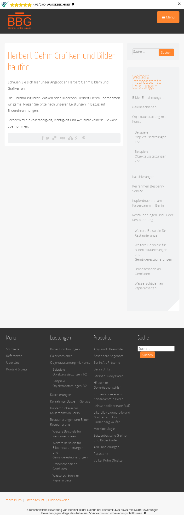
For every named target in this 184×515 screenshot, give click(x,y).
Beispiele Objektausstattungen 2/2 (150, 156)
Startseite (12, 349)
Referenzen (14, 356)
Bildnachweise (58, 500)
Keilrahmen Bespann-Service (70, 401)
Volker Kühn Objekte (108, 460)
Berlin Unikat (102, 369)
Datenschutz (34, 500)
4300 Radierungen (106, 447)
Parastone (101, 453)
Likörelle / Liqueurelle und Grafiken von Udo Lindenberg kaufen (112, 417)
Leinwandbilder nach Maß (112, 406)
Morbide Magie (104, 429)
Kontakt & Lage (16, 369)
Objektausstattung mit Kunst (70, 362)
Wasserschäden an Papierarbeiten (149, 285)
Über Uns (12, 362)
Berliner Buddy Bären (109, 376)
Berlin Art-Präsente (107, 362)
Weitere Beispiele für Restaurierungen (150, 233)
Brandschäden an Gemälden (148, 271)
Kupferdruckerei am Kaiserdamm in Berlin (148, 203)
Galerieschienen (144, 107)
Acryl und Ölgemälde (108, 349)
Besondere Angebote (108, 356)
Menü (168, 17)
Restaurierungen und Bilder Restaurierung (152, 217)
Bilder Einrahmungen (147, 97)
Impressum (13, 500)
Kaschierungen (143, 176)
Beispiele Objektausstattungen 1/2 (150, 137)
